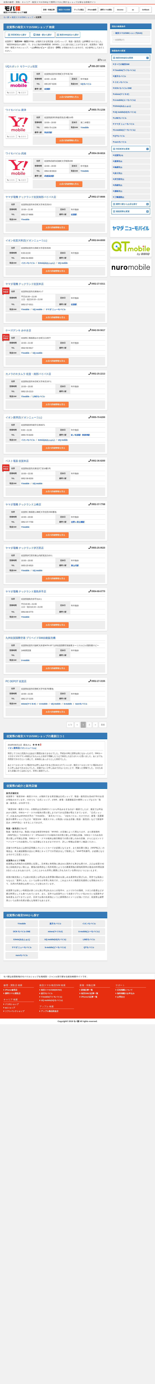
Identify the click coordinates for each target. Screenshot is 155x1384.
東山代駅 (75, 565)
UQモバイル (86, 84)
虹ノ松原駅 (76, 435)
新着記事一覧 (87, 990)
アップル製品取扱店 (49, 1011)
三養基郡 (119, 197)
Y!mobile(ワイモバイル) (124, 70)
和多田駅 (48, 132)
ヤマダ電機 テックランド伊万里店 (25, 548)
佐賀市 (23, 93)
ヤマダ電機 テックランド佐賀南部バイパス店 (31, 197)
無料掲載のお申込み (126, 993)
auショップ (10, 1008)
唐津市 (23, 137)
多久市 (118, 173)
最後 (103, 725)
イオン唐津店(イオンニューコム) (24, 417)
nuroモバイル (81, 704)
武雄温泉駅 (49, 176)
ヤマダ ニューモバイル (56, 309)
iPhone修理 (92, 10)
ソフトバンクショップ (14, 1011)
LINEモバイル (39, 396)
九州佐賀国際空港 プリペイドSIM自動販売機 (30, 638)
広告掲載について (125, 990)
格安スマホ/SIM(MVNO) (51, 990)
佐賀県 (12, 93)
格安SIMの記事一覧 (89, 993)
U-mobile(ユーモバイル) (89, 931)
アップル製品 (79, 10)
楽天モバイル (55, 923)
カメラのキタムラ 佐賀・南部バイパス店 (28, 374)
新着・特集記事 (49, 10)
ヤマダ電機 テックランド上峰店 (23, 504)
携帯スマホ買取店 (12, 993)
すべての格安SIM (121, 64)
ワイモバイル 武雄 (16, 153)
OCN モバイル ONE (21, 931)
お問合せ (121, 997)
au (133, 10)
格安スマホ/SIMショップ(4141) (128, 33)
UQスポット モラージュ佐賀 (21, 66)
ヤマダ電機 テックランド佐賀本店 (25, 284)
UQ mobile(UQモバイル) (55, 939)
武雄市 (23, 180)
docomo (120, 10)
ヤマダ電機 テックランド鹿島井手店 (26, 591)
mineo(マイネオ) (28, 704)
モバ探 (76, 1021)
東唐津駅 (86, 435)
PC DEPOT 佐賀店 (16, 681)
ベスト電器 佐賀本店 (17, 461)
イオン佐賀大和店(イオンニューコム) (26, 240)
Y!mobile (85, 127)
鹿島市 (118, 191)
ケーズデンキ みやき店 (18, 330)
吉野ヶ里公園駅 (78, 522)
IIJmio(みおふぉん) (46, 263)
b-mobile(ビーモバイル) (55, 947)
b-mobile (68, 704)
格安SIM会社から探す (68, 35)
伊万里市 (119, 179)
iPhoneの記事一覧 (89, 997)
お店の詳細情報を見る (69, 97)
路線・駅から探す (42, 35)
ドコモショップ (12, 1004)
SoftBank (145, 10)
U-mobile (25, 660)
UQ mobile (63, 263)
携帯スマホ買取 (106, 10)
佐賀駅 (47, 89)
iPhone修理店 (11, 990)
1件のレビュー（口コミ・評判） (48, 48)
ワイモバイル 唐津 (16, 110)
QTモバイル (89, 947)
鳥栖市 (118, 167)
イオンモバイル (28, 263)
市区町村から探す (17, 35)
